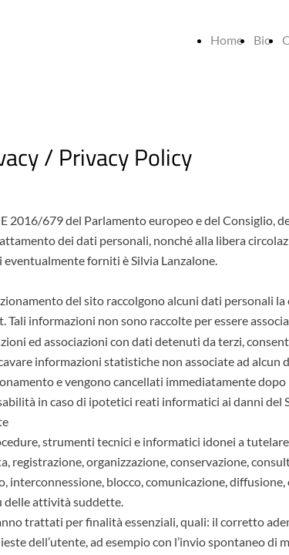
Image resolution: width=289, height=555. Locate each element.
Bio (262, 39)
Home (226, 39)
